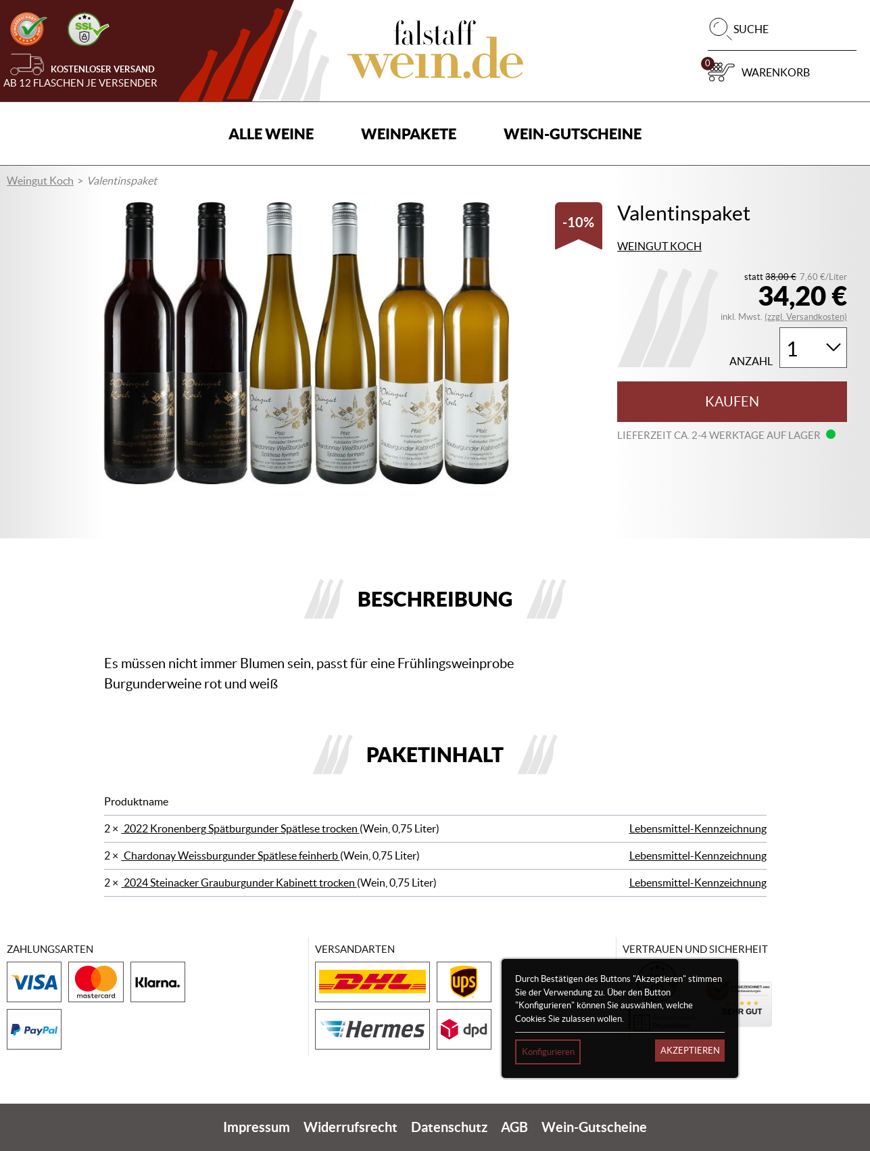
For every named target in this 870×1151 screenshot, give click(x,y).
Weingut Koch (40, 180)
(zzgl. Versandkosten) (806, 317)
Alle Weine (271, 133)
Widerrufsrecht (350, 1127)
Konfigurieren (548, 1052)
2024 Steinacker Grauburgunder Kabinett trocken (239, 882)
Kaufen (732, 401)
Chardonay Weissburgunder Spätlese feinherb (231, 855)
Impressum (256, 1127)
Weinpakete (408, 133)
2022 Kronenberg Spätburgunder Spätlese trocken (241, 828)
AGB (514, 1127)
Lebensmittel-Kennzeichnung (698, 828)
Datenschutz (449, 1127)
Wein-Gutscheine (573, 133)
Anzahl (751, 361)
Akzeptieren (690, 1051)
